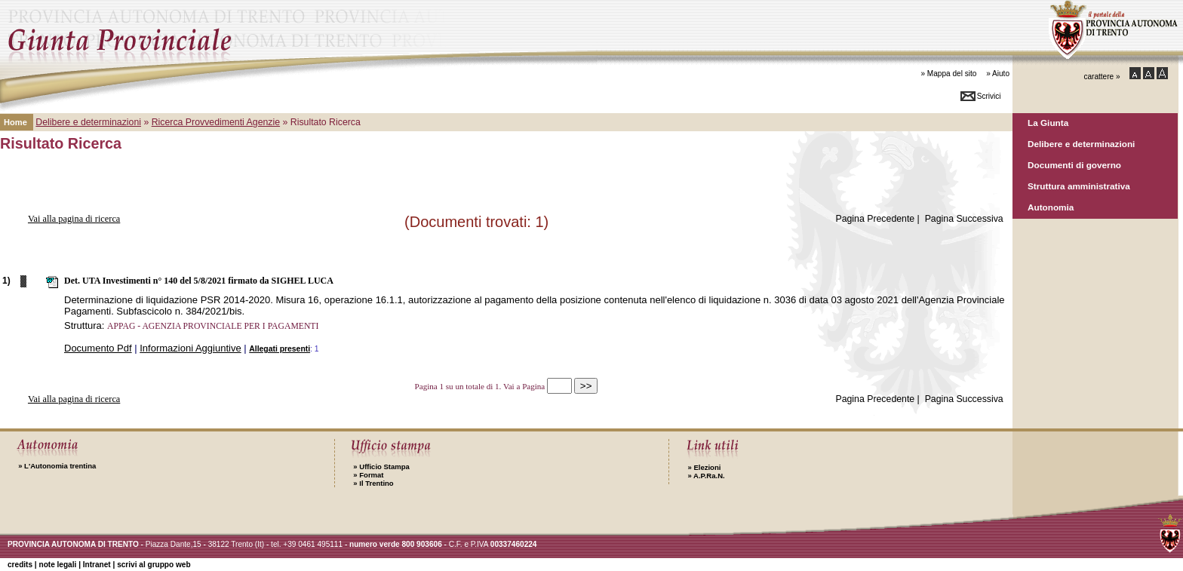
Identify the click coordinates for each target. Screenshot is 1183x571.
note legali (57, 564)
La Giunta (1048, 122)
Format (368, 475)
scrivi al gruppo (153, 564)
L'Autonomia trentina (57, 466)
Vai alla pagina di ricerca (74, 218)
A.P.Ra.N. (706, 475)
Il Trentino (373, 483)
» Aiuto (997, 73)
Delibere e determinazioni (1081, 144)
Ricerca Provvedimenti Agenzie (216, 122)
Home (15, 122)
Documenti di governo (1074, 165)
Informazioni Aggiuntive (190, 348)
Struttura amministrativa (1079, 186)
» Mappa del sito (948, 73)
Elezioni (704, 467)
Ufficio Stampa (381, 466)
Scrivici (989, 96)
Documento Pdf (98, 348)
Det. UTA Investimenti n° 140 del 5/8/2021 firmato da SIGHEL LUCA (198, 280)
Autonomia (1051, 207)
